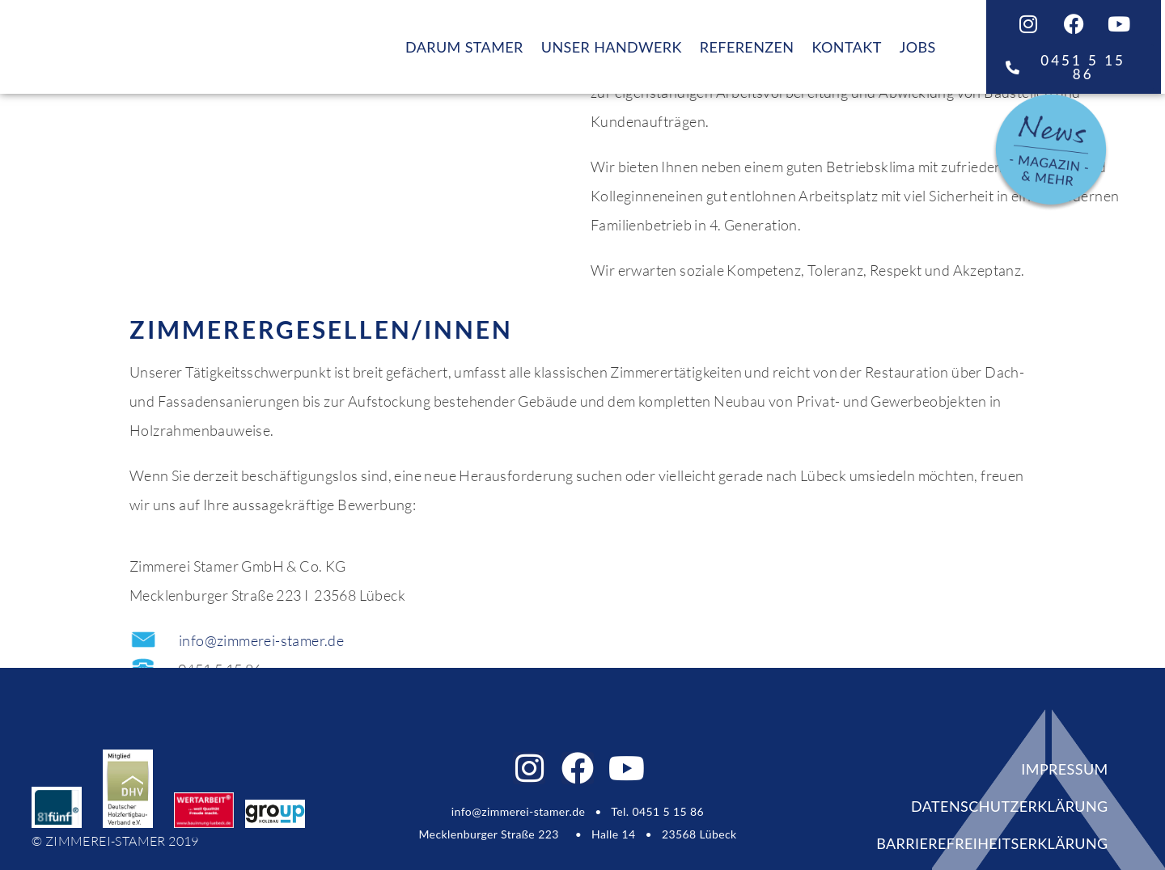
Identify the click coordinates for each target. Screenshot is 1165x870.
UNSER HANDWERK (611, 47)
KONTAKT (846, 47)
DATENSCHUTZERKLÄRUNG (1009, 806)
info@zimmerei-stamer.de (261, 640)
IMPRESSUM (1064, 769)
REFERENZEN (747, 47)
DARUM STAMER (464, 47)
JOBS (918, 47)
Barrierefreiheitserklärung (992, 843)
